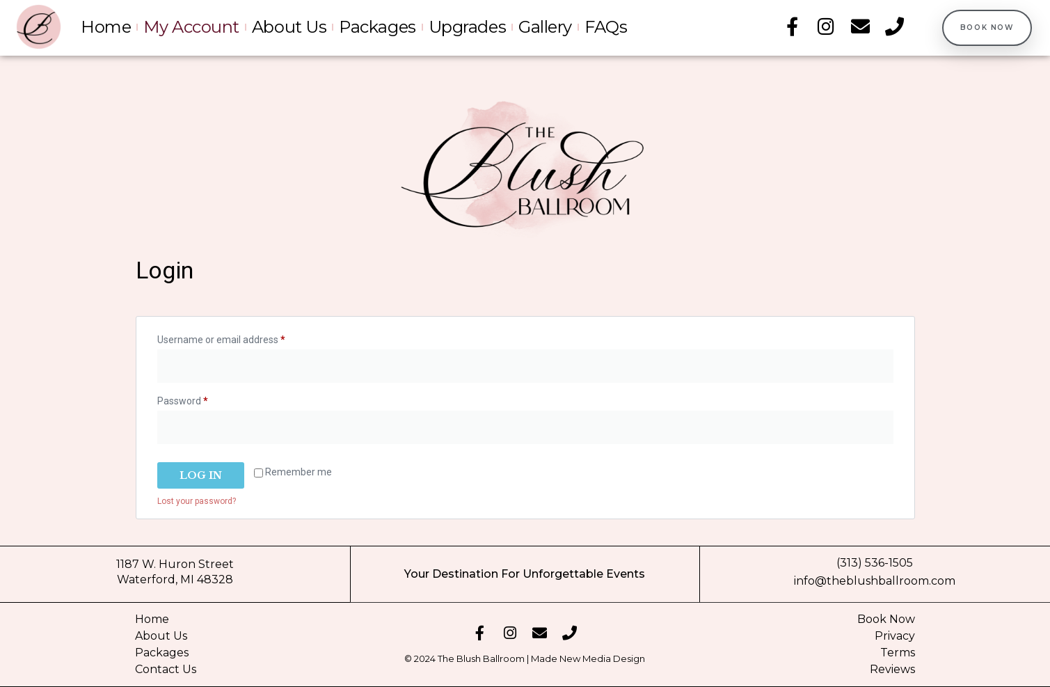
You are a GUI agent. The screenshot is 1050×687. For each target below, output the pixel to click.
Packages (377, 27)
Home (106, 27)
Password (202, 398)
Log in (201, 475)
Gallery (545, 27)
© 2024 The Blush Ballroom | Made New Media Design (524, 658)
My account (191, 27)
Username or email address (240, 337)
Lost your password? (196, 501)
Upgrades (467, 27)
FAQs (605, 27)
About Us (289, 27)
